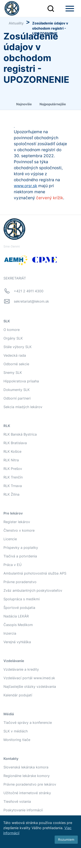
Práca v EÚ (12, 565)
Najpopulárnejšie (53, 104)
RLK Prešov (12, 468)
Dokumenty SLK (16, 390)
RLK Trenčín (13, 477)
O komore (11, 329)
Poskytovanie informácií (23, 810)
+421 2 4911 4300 (28, 291)
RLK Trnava (12, 486)
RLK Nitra (11, 460)
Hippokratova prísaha (21, 381)
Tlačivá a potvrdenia (20, 556)
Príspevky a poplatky (20, 547)
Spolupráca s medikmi (21, 599)
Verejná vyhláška (17, 642)
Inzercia (9, 633)
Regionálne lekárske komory (26, 776)
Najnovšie (24, 104)
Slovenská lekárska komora (25, 767)
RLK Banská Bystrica (20, 434)
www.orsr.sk (25, 185)
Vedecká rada (14, 355)
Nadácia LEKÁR (16, 616)
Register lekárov (16, 522)
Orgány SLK (13, 338)
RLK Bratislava (15, 443)
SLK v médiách (15, 731)
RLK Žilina (11, 494)
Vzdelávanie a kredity (21, 669)
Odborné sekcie (16, 364)
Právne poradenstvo (20, 582)
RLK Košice (12, 451)
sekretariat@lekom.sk (31, 301)
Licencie (10, 539)
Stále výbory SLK (17, 347)
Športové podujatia (19, 607)
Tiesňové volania (17, 801)
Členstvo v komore (19, 530)
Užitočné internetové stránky (27, 793)
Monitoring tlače (16, 740)
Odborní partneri (17, 398)
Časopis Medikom (18, 625)
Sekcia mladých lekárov (22, 407)
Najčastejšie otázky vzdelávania (29, 686)
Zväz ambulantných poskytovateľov (32, 590)
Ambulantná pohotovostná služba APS (34, 573)
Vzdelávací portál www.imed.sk (29, 678)
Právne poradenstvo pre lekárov (29, 784)
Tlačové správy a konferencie (27, 722)
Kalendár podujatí (17, 695)
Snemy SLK (12, 372)
